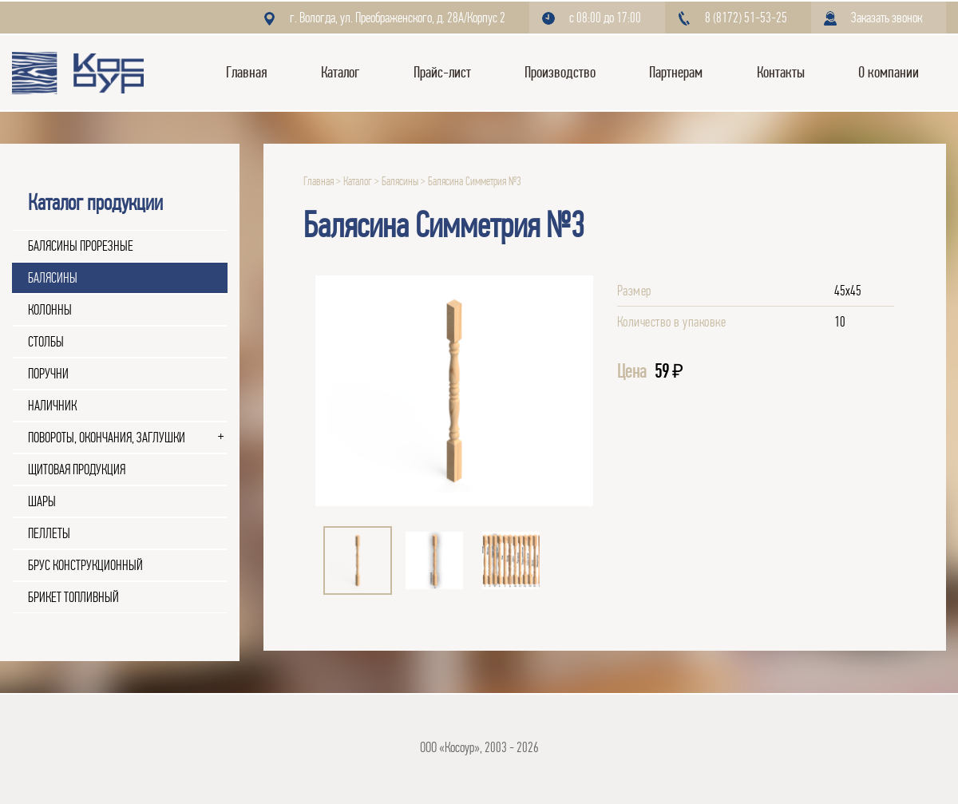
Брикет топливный (73, 597)
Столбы (46, 342)
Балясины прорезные (80, 246)
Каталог (340, 72)
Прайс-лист (442, 72)
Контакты (781, 72)
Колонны (50, 310)
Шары (42, 501)
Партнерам (676, 72)
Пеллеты (49, 533)
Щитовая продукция (76, 469)
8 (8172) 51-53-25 (746, 17)
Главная (246, 72)
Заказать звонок (886, 18)
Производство (560, 72)
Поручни (48, 374)
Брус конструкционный (85, 565)
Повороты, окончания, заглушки (106, 438)
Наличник (52, 406)
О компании (888, 72)
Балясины (52, 278)
